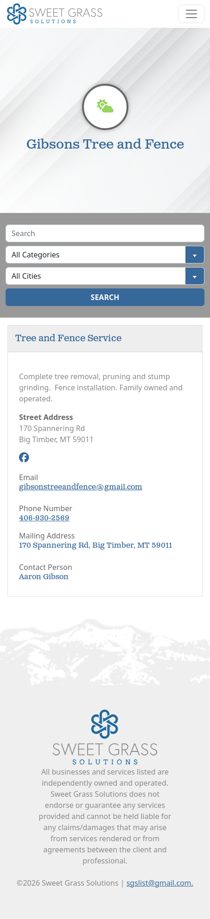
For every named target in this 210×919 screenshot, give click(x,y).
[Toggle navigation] (191, 14)
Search (105, 297)
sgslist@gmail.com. (160, 883)
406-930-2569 (44, 518)
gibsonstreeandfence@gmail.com (80, 487)
